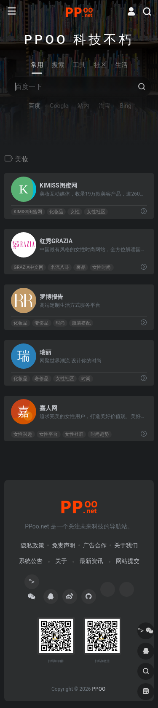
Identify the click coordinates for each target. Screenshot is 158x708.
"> (31, 583)
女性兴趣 (22, 434)
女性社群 (74, 434)
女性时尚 (101, 267)
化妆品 (56, 212)
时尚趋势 (100, 434)
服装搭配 (81, 323)
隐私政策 (32, 545)
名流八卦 (60, 267)
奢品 (81, 267)
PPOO (98, 689)
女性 (75, 212)
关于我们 (126, 545)
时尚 (60, 323)
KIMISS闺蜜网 (27, 212)
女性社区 (96, 212)
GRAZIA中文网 (28, 267)
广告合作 (95, 545)
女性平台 (48, 434)
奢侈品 (41, 323)
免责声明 (63, 545)
